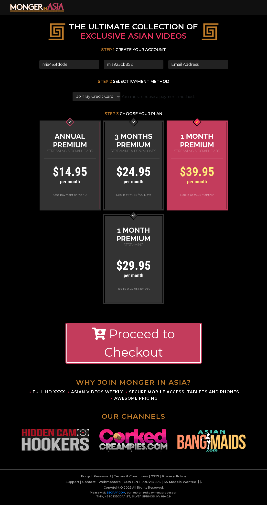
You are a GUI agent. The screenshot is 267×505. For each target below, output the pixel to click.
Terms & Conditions (131, 479)
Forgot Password (96, 479)
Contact (89, 484)
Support (72, 484)
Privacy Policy (174, 479)
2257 (155, 479)
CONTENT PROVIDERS (142, 484)
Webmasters (109, 484)
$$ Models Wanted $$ (183, 484)
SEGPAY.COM (116, 495)
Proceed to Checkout (133, 345)
